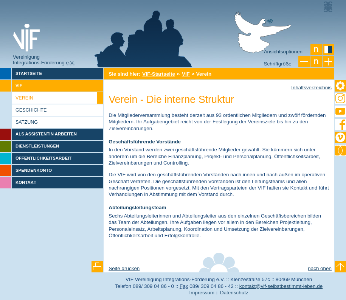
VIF (186, 74)
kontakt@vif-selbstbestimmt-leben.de (281, 286)
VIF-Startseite (158, 74)
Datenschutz (234, 292)
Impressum (201, 292)
